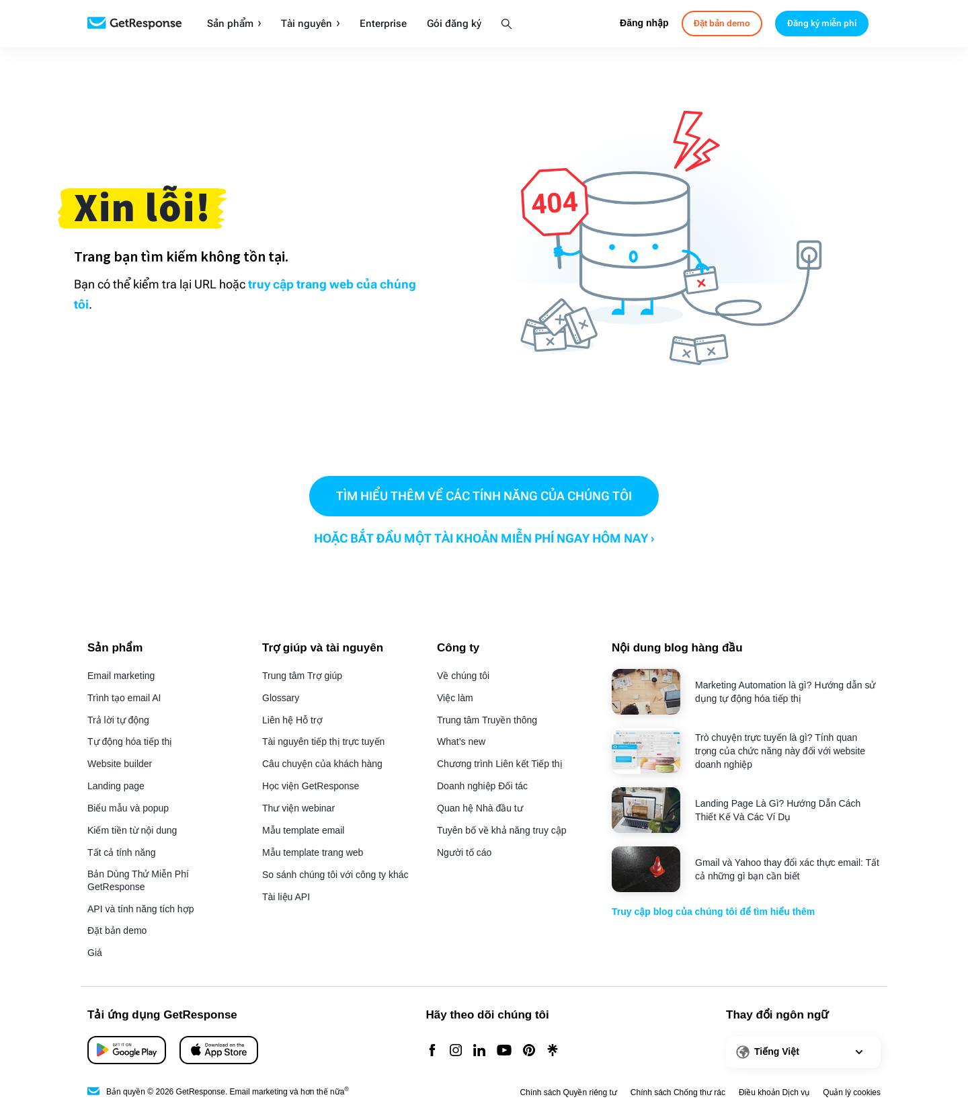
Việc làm (455, 697)
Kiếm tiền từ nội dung (132, 830)
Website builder (119, 763)
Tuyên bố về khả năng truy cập (502, 830)
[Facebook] (432, 1051)
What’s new (461, 741)
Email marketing (121, 675)
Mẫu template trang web (312, 852)
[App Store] (126, 1050)
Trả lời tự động (118, 720)
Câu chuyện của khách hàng (322, 763)
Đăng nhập (644, 22)
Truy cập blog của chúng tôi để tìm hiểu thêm (713, 911)
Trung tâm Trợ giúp (302, 675)
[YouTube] (504, 1051)
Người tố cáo (464, 852)
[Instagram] (456, 1051)
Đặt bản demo (117, 930)
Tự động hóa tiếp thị (129, 741)
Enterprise (383, 24)
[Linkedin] (479, 1051)
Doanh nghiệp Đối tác (482, 786)
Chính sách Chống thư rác (678, 1092)
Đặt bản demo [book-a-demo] (722, 23)
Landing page (116, 786)
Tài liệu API (286, 896)
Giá (94, 952)
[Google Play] (218, 1050)
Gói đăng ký (454, 24)
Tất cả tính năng (121, 852)
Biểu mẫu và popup (128, 808)
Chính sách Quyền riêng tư (568, 1092)
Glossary (280, 697)
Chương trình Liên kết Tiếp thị (500, 763)
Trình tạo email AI (124, 697)
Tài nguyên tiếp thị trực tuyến (323, 741)
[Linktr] (553, 1051)
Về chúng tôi (463, 675)
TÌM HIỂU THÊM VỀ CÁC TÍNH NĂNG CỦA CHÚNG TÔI (484, 496)
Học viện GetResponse (310, 786)
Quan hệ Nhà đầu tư (480, 808)
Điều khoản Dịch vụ (774, 1092)
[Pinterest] (529, 1051)
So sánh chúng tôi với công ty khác (335, 874)
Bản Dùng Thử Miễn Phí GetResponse (138, 880)
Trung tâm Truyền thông (487, 720)
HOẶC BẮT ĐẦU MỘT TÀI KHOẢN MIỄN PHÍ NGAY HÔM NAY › (484, 538)
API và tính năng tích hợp (140, 909)
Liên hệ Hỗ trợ (292, 720)
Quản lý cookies (852, 1092)
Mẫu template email (303, 830)
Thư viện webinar (298, 808)
